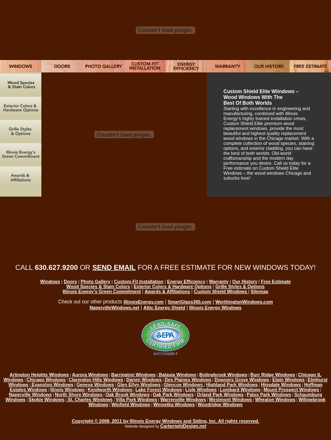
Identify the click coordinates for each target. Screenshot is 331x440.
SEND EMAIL (114, 268)
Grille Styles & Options (239, 286)
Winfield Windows (130, 404)
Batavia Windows (177, 374)
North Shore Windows (79, 394)
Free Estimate (276, 281)
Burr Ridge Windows (272, 374)
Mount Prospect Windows (291, 389)
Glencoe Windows (183, 384)
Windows (50, 281)
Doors (70, 281)
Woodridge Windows (220, 404)
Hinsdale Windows (281, 384)
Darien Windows (143, 379)
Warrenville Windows (183, 399)
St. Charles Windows (89, 399)
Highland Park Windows (232, 384)
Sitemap (260, 291)
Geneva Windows (95, 384)
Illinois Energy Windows (215, 307)
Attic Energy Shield (164, 307)
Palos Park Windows (269, 394)
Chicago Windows (46, 379)
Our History (244, 281)
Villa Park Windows (136, 399)
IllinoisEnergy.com (144, 301)
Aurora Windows (90, 374)
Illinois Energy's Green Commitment (101, 291)
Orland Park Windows (220, 394)
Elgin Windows (288, 379)
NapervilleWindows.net (114, 307)
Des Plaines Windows (188, 379)
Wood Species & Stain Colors (98, 286)
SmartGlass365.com (189, 301)
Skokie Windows (47, 399)
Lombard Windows (240, 389)
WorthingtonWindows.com (244, 301)
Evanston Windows (52, 384)
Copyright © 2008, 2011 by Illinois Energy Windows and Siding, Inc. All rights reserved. (165, 420)
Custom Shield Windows (221, 291)
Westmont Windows (230, 399)
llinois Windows (67, 389)
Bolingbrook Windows (223, 374)
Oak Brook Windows (128, 394)
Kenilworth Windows (110, 389)
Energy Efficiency (186, 281)
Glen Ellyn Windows (139, 384)
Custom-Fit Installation (138, 281)
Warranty (218, 281)
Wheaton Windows (275, 399)
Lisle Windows (201, 389)
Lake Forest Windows (158, 389)
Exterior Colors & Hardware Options (172, 286)
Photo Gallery (95, 281)
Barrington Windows (133, 374)
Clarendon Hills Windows (96, 379)
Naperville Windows (30, 394)
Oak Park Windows (173, 394)
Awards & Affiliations (167, 291)
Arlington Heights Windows (39, 374)
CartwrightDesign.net (183, 425)
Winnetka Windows (173, 404)
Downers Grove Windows (241, 379)
